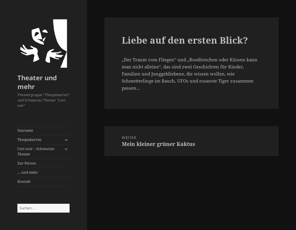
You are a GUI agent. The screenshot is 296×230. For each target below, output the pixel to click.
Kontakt (24, 181)
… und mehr (27, 172)
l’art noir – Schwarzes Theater (35, 151)
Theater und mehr (37, 82)
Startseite (25, 130)
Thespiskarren (29, 139)
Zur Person (26, 163)
